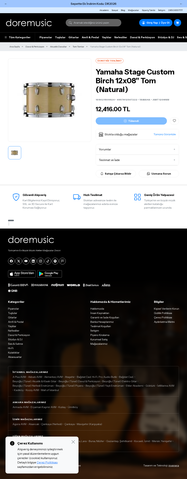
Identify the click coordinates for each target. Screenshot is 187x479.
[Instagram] (40, 261)
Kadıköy (19, 390)
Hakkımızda (97, 308)
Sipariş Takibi (148, 10)
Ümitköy (73, 407)
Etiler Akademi (134, 385)
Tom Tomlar (78, 46)
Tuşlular (60, 37)
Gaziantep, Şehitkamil (119, 441)
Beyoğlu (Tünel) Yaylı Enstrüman (105, 385)
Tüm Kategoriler (17, 37)
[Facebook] (11, 261)
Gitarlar (73, 37)
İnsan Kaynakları (99, 313)
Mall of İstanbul (50, 390)
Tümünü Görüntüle (165, 134)
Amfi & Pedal (90, 37)
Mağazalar (133, 10)
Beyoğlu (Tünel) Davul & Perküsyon (79, 381)
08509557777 (175, 10)
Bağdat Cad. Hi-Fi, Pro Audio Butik (97, 377)
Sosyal (115, 10)
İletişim (161, 10)
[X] (18, 261)
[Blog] (62, 261)
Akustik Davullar (58, 46)
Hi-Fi (11, 348)
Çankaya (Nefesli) (51, 424)
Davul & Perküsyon (142, 37)
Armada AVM (20, 407)
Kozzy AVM (32, 390)
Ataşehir (70, 377)
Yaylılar (106, 37)
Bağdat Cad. (126, 377)
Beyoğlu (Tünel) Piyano (69, 385)
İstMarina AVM (165, 385)
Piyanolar (45, 37)
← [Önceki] (5, 3)
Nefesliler (120, 37)
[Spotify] (55, 261)
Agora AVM (19, 424)
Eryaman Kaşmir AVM (43, 407)
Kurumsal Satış (99, 339)
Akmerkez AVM (53, 377)
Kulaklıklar (14, 352)
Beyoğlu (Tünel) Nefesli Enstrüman (33, 385)
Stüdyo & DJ (166, 37)
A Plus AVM (19, 377)
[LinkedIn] (33, 261)
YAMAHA (145, 99)
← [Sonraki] (181, 3)
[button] (137, 134)
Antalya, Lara (79, 441)
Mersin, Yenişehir (162, 441)
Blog (123, 10)
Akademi (104, 10)
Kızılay (62, 407)
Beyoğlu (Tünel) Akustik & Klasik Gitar (34, 381)
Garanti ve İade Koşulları (104, 317)
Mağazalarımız (98, 343)
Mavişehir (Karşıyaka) (89, 424)
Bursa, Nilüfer (96, 441)
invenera (174, 465)
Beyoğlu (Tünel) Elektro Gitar (119, 381)
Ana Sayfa (14, 46)
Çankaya (69, 424)
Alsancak (33, 424)
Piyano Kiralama (99, 335)
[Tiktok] (48, 261)
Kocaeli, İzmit (142, 441)
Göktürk (150, 385)
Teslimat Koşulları (100, 326)
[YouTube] (26, 261)
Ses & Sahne (15, 343)
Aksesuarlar (15, 357)
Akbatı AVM (35, 377)
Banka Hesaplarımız (102, 321)
